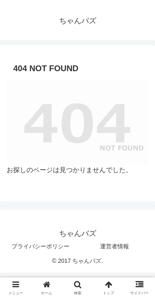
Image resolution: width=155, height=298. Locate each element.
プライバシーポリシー (40, 246)
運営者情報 (114, 246)
